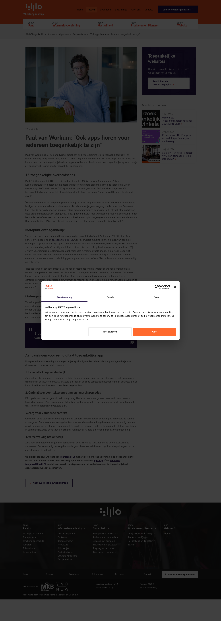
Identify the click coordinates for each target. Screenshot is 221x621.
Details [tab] (110, 297)
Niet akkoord (110, 331)
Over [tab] (156, 297)
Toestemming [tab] (64, 297)
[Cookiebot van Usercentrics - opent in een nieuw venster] (156, 287)
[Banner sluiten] (175, 287)
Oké (154, 331)
